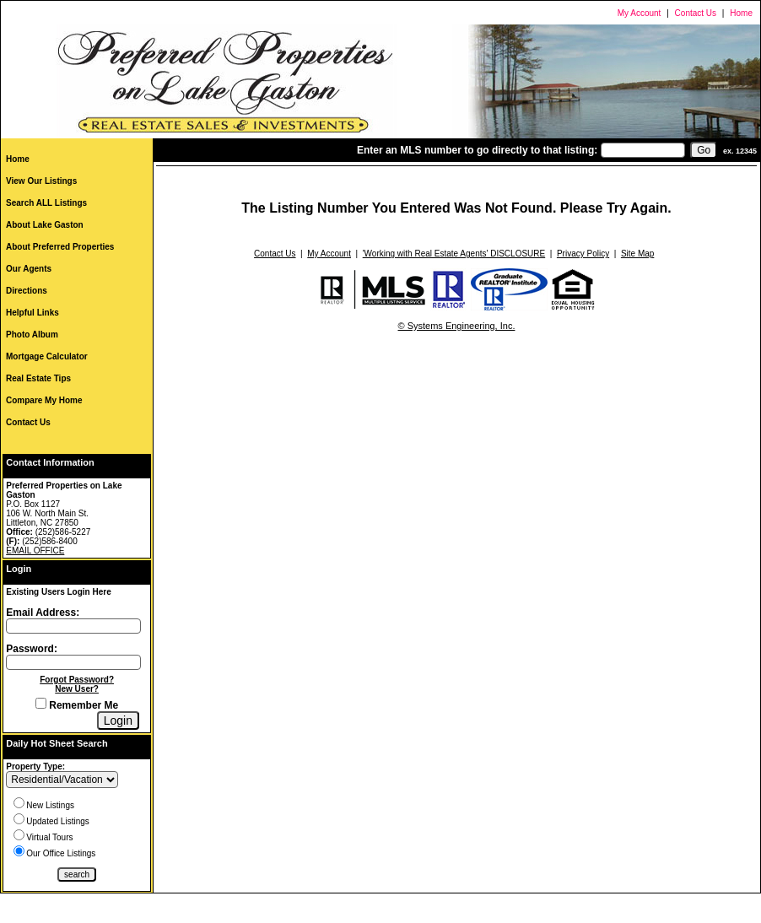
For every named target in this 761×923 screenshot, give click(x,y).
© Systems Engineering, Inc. (456, 326)
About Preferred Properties (60, 246)
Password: (31, 649)
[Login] (118, 720)
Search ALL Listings (46, 203)
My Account (639, 13)
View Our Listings (41, 181)
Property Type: (35, 766)
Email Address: (42, 612)
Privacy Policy (583, 253)
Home (741, 13)
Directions (26, 290)
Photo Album (32, 334)
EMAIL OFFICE (35, 550)
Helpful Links (32, 312)
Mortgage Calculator (47, 356)
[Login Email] (73, 626)
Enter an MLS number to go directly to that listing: (477, 150)
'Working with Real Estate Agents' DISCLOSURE (454, 253)
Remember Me (76, 705)
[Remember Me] (40, 703)
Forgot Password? (77, 679)
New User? (77, 689)
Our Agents (28, 268)
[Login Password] (73, 662)
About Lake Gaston (45, 224)
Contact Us (695, 13)
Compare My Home (44, 400)
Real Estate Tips (38, 378)
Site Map (637, 253)
